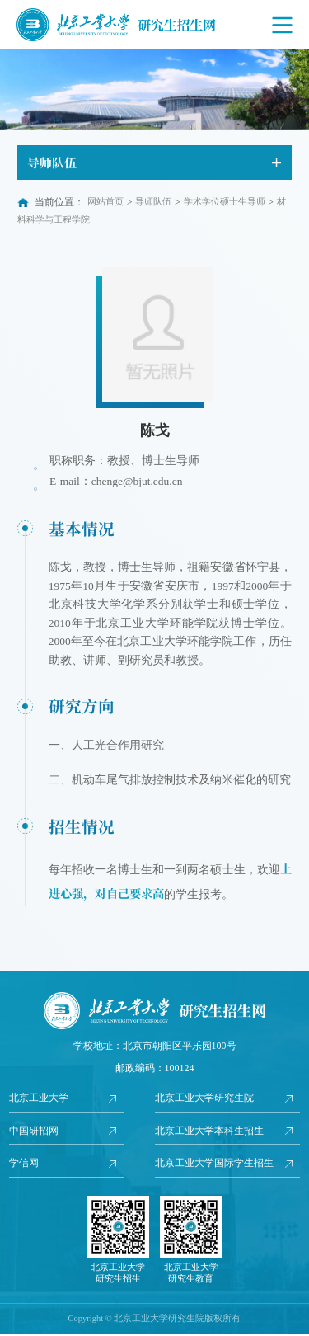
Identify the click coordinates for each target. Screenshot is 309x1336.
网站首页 (105, 201)
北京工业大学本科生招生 (209, 1132)
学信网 (24, 1165)
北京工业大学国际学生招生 (214, 1165)
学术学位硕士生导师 (224, 201)
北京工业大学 (38, 1098)
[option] (154, 89)
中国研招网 (34, 1132)
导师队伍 (153, 201)
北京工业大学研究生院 (204, 1098)
